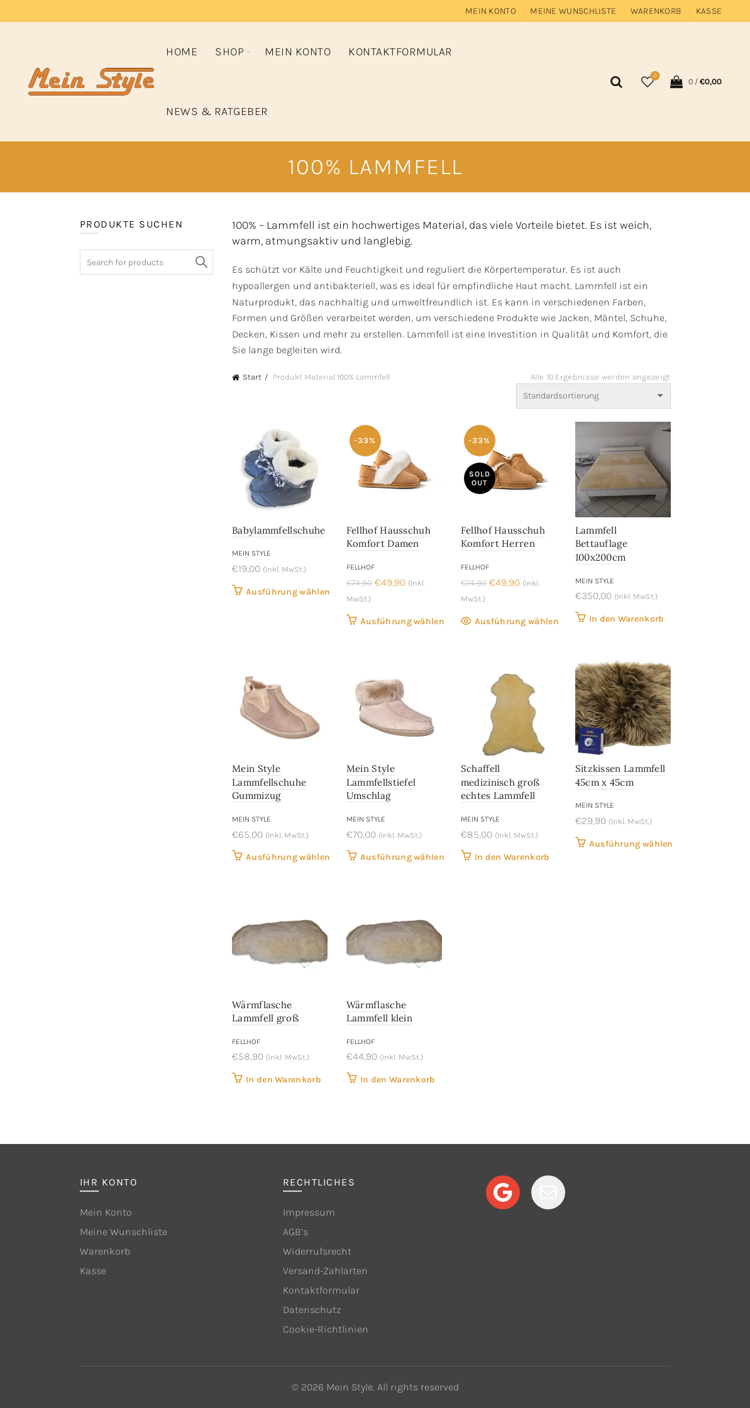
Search (200, 262)
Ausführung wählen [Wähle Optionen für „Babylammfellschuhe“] (288, 591)
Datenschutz (312, 1310)
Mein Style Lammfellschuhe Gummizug (269, 781)
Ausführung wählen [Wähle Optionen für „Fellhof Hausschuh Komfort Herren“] (517, 621)
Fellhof (360, 567)
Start (252, 377)
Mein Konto (490, 11)
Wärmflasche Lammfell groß (265, 1012)
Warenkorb (656, 11)
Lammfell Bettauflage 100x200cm (601, 543)
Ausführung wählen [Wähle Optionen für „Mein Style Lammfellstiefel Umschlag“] (402, 857)
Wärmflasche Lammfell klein (379, 1012)
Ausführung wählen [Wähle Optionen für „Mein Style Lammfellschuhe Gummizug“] (288, 857)
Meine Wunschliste (573, 11)
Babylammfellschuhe (278, 530)
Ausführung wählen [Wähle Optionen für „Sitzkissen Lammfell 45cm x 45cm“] (631, 844)
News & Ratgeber (217, 111)
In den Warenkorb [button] (627, 618)
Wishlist (654, 76)
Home (181, 51)
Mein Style (251, 553)
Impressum (309, 1212)
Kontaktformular (400, 51)
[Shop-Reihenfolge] (593, 396)
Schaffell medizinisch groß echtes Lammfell (500, 781)
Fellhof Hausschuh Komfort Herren (503, 537)
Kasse (709, 11)
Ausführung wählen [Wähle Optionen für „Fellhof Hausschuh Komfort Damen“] (402, 621)
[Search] (614, 81)
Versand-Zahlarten (325, 1271)
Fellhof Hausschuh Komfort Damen (388, 537)
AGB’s (295, 1232)
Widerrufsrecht (317, 1251)
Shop (229, 51)
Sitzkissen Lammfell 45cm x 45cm (620, 775)
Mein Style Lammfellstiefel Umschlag (381, 781)
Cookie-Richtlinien (325, 1329)
